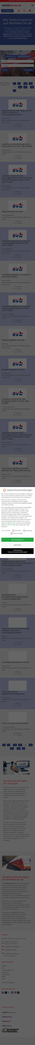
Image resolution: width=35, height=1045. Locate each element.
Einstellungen (15, 525)
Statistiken (16, 530)
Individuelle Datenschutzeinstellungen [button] (17, 551)
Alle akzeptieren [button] (17, 540)
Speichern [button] (17, 545)
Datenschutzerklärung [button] (18, 555)
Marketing (27, 530)
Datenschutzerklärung (8, 523)
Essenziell (6, 530)
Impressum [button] (27, 555)
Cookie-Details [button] (8, 555)
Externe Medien (17, 533)
